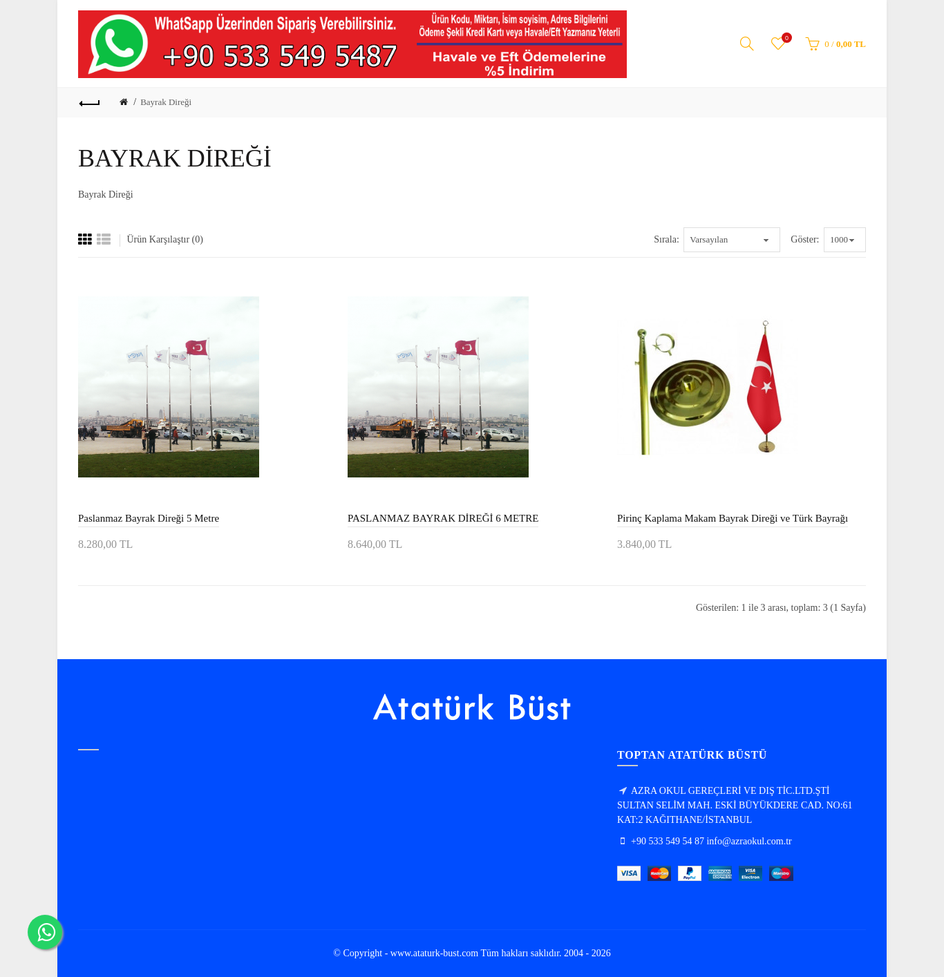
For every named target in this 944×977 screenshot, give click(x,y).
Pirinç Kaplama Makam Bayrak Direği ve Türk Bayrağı (732, 518)
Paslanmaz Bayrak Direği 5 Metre (148, 518)
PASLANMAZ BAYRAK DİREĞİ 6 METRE (443, 518)
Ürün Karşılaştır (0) (165, 239)
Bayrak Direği (165, 102)
